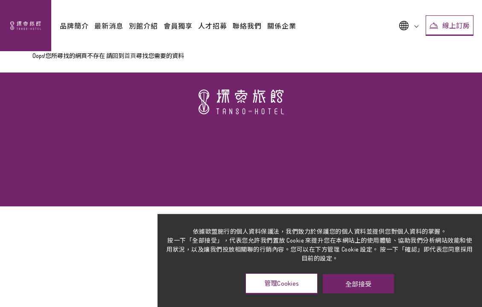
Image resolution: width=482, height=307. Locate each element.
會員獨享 (178, 26)
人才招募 (212, 26)
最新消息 (108, 26)
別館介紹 (143, 26)
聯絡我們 (247, 26)
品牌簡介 (74, 26)
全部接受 (358, 283)
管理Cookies (281, 283)
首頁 (130, 55)
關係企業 (281, 26)
